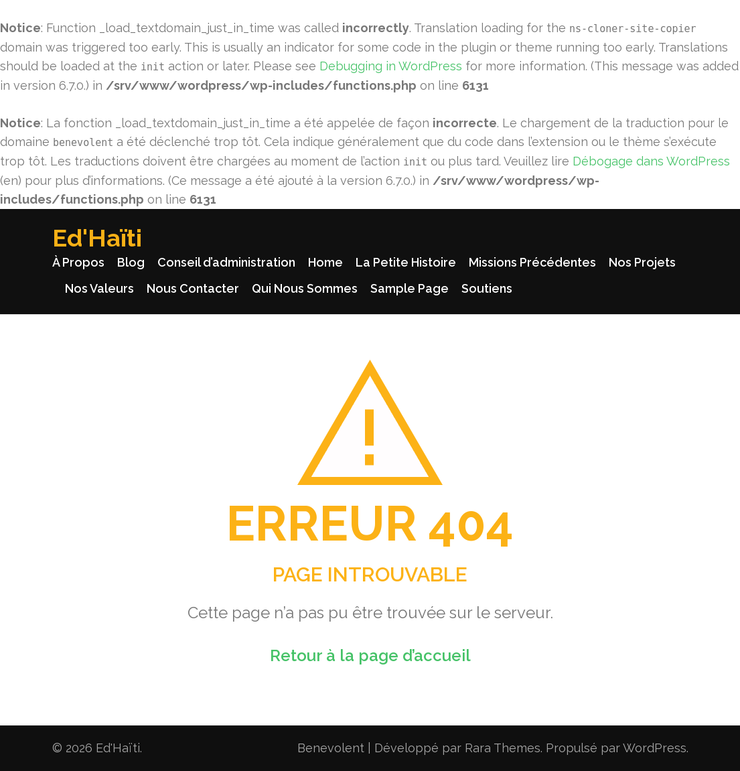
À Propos (78, 262)
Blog (131, 262)
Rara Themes (502, 748)
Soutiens (486, 288)
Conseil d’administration (226, 262)
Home (325, 262)
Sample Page (409, 288)
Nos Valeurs (99, 288)
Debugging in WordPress (390, 66)
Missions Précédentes (532, 262)
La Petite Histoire (406, 262)
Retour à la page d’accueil (370, 655)
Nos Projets (642, 262)
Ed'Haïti (97, 238)
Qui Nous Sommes (305, 288)
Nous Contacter (193, 288)
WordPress (654, 748)
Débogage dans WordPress (651, 161)
